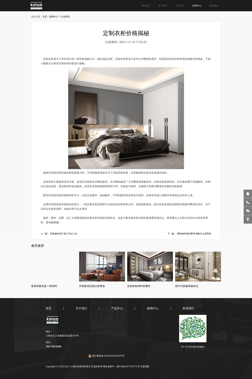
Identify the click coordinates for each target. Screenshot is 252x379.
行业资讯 (65, 16)
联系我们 (214, 5)
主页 (44, 16)
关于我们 (162, 5)
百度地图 (144, 366)
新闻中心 (197, 5)
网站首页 (145, 5)
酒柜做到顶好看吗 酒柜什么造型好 (194, 233)
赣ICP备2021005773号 (128, 366)
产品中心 (179, 5)
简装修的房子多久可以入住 (63, 233)
